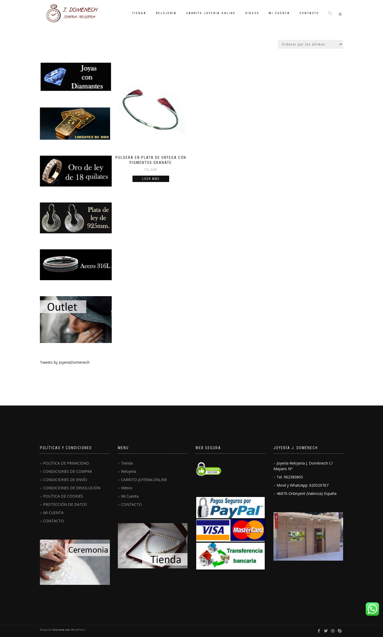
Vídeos (252, 13)
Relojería (166, 13)
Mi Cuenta (279, 13)
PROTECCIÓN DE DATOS (65, 504)
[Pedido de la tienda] (310, 44)
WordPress (78, 629)
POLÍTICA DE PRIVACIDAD (66, 463)
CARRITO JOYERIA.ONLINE (211, 13)
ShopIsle (46, 629)
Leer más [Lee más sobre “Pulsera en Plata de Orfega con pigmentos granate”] (150, 179)
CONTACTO (309, 13)
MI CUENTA (53, 512)
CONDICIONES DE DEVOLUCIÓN (71, 487)
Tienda (139, 13)
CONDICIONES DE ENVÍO (65, 479)
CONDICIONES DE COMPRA (67, 471)
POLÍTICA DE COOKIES (63, 496)
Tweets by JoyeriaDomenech (65, 362)
